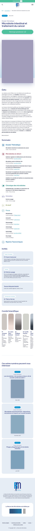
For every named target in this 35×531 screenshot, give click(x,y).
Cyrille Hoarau (17, 219)
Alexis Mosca (16, 175)
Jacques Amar (17, 169)
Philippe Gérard (17, 215)
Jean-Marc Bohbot (17, 158)
